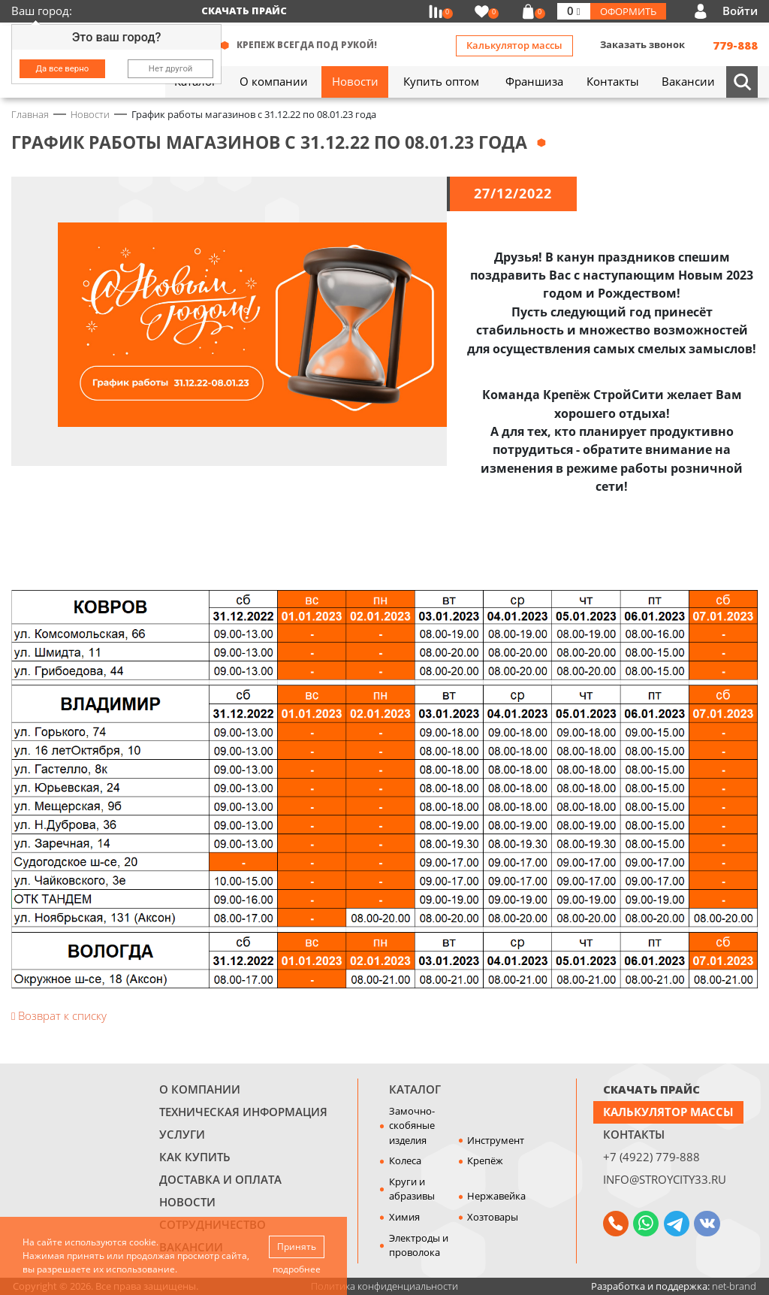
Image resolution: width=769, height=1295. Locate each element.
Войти (740, 10)
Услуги (182, 1134)
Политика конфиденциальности (384, 1286)
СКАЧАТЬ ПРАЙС (651, 1089)
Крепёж (485, 1160)
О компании (199, 1089)
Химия (404, 1217)
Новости (187, 1201)
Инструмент (495, 1140)
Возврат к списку (59, 1015)
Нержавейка (496, 1196)
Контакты (634, 1134)
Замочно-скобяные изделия (412, 1125)
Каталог (415, 1089)
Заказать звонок (642, 44)
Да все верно (62, 68)
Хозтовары (492, 1217)
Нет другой (171, 68)
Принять (296, 1246)
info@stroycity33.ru (664, 1179)
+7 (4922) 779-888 (651, 1156)
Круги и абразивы (412, 1189)
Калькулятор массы (514, 45)
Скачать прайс (244, 10)
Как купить (195, 1156)
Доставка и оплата (220, 1179)
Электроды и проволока (418, 1245)
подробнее (297, 1269)
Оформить (628, 11)
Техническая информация (243, 1111)
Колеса (405, 1160)
